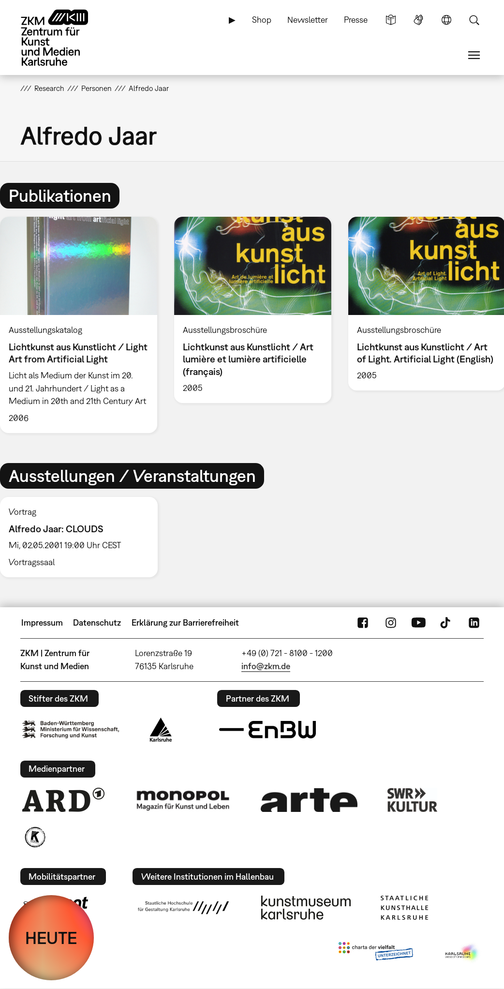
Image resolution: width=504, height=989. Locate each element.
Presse (356, 20)
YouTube (418, 623)
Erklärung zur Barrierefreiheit (185, 622)
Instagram (390, 623)
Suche (474, 20)
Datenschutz (97, 622)
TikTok (446, 623)
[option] (252, 310)
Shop (261, 20)
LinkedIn (474, 623)
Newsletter (307, 20)
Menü (474, 55)
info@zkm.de (265, 666)
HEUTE (51, 937)
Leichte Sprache (390, 20)
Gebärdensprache (418, 20)
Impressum (42, 622)
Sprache (446, 20)
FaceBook (362, 623)
